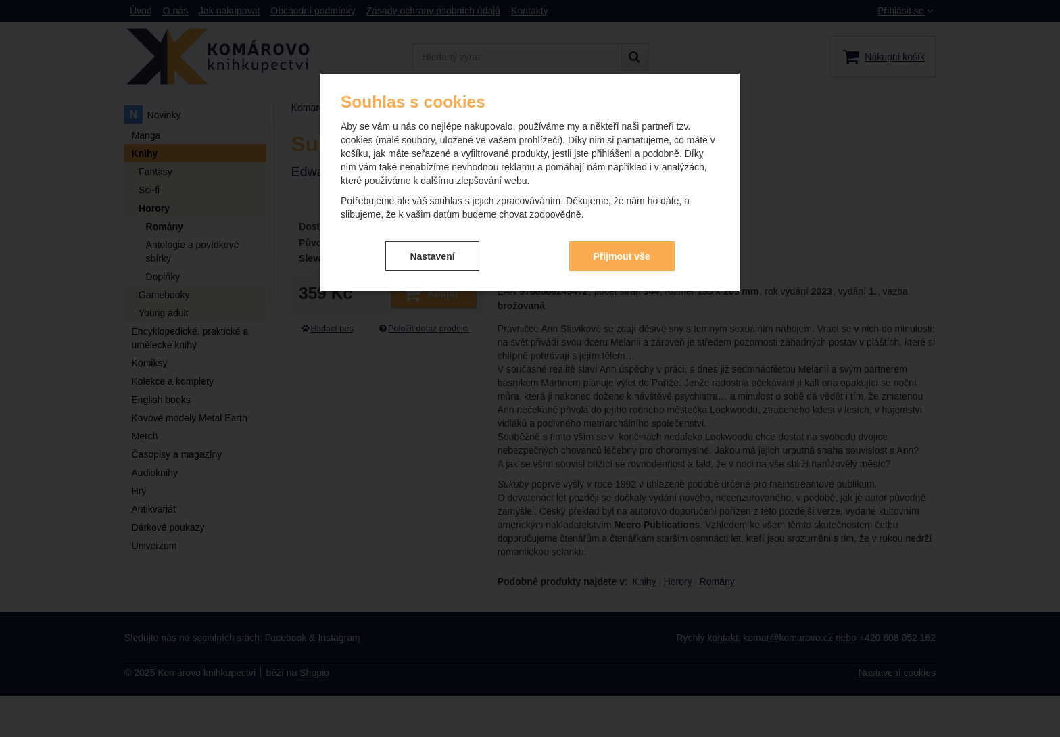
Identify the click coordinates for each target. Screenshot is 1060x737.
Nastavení (432, 256)
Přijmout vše (622, 256)
